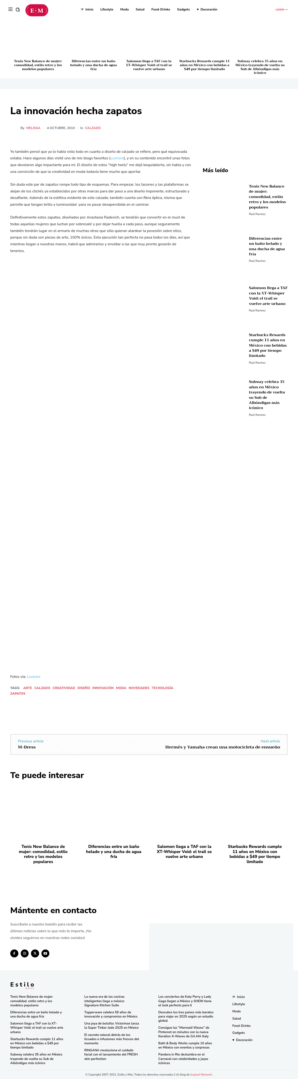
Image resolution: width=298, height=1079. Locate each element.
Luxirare (117, 158)
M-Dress (27, 747)
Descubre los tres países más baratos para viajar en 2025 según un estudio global (185, 1016)
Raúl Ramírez (257, 214)
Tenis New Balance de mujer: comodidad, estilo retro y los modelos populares (38, 65)
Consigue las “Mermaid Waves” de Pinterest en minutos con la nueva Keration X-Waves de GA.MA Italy (183, 1031)
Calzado (94, 128)
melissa (33, 128)
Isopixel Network (201, 1074)
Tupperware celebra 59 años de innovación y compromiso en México (110, 1014)
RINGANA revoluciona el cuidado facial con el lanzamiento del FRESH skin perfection (111, 1054)
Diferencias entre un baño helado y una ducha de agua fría (93, 65)
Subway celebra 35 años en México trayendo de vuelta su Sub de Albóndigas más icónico (259, 66)
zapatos (17, 693)
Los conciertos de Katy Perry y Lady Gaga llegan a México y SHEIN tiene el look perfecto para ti (185, 1000)
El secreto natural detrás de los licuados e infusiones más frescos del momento (111, 1039)
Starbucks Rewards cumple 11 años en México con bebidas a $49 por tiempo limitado (204, 65)
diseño (84, 688)
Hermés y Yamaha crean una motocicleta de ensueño (222, 747)
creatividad (64, 688)
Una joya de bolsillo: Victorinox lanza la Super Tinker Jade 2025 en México (111, 1025)
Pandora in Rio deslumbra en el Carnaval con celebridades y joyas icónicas (183, 1058)
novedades (139, 688)
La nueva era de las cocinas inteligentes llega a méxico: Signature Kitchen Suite (104, 1000)
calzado (42, 688)
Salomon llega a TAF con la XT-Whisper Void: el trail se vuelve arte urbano (149, 65)
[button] (17, 9)
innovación (103, 688)
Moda (121, 688)
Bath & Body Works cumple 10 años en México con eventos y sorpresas (185, 1045)
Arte (27, 688)
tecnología (162, 688)
